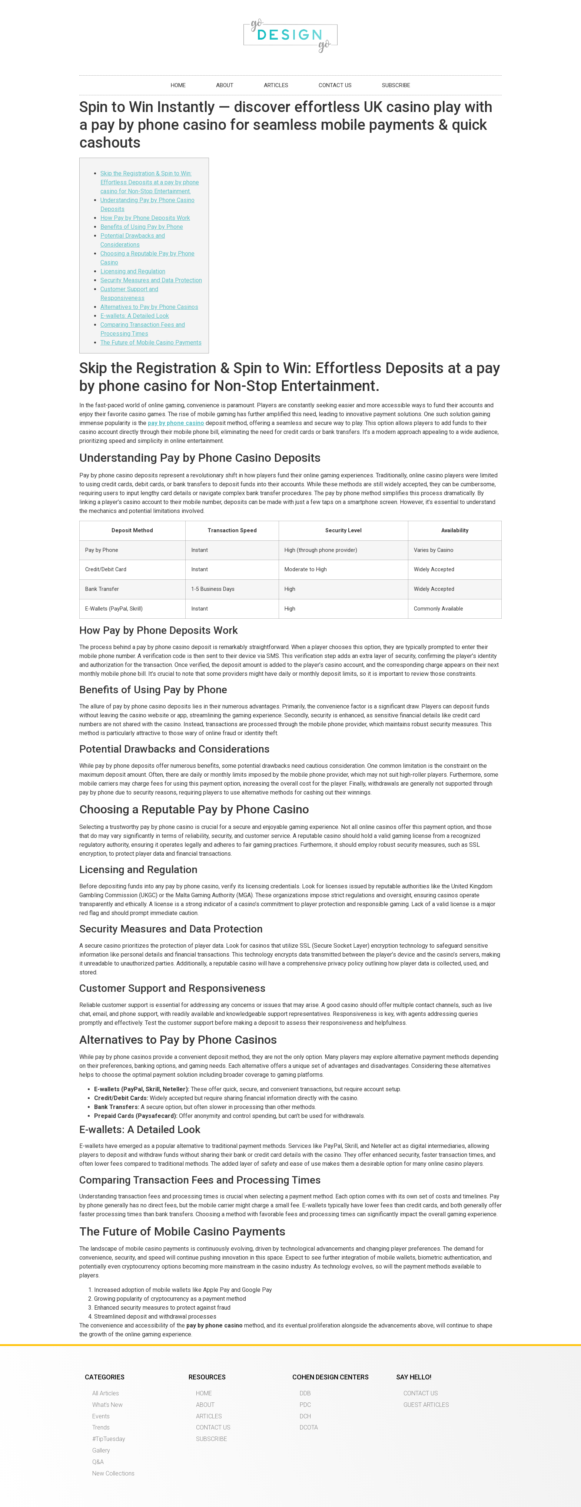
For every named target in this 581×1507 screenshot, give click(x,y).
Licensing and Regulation (132, 271)
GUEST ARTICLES (426, 1404)
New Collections (113, 1473)
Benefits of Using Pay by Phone (141, 226)
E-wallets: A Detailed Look (134, 315)
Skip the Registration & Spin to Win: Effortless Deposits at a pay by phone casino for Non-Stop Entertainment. (149, 182)
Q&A (98, 1461)
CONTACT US (335, 85)
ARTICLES (276, 85)
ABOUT (224, 85)
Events (101, 1416)
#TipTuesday (108, 1438)
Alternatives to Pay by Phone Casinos (149, 306)
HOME (178, 85)
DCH (305, 1416)
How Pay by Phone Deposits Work (145, 217)
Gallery (101, 1450)
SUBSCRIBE (396, 85)
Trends (101, 1427)
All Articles (105, 1393)
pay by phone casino (176, 423)
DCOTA (309, 1427)
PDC (305, 1404)
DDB (305, 1393)
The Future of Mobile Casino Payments (151, 342)
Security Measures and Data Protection (151, 280)
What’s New (107, 1404)
